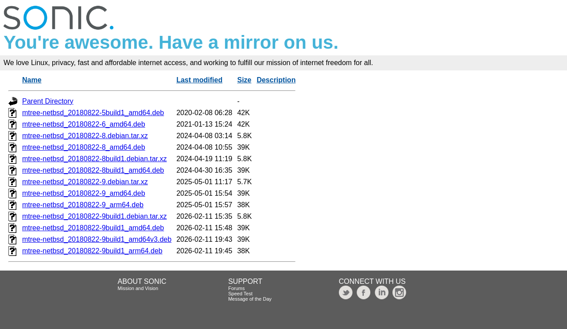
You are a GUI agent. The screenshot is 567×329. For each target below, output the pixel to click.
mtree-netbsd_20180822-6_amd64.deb (83, 124)
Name (32, 80)
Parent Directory (48, 101)
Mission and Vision (138, 288)
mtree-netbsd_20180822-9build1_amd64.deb (93, 228)
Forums (236, 288)
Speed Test (240, 293)
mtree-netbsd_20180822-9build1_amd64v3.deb (96, 239)
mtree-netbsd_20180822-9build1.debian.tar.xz (94, 216)
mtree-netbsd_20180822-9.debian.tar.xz (85, 182)
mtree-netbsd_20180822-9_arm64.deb (83, 205)
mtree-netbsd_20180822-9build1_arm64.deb (92, 251)
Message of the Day (250, 299)
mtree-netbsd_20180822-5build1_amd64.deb (93, 112)
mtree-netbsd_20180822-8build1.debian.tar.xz (94, 159)
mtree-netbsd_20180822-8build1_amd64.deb (93, 170)
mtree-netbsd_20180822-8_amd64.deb (83, 147)
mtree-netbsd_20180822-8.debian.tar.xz (85, 135)
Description (275, 80)
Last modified (199, 80)
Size (244, 80)
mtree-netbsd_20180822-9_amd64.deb (83, 193)
